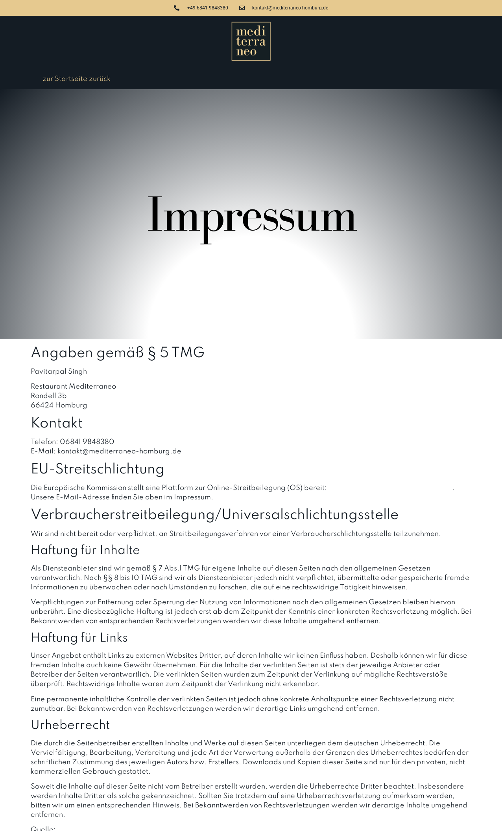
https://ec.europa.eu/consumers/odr (390, 488)
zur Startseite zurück (76, 79)
